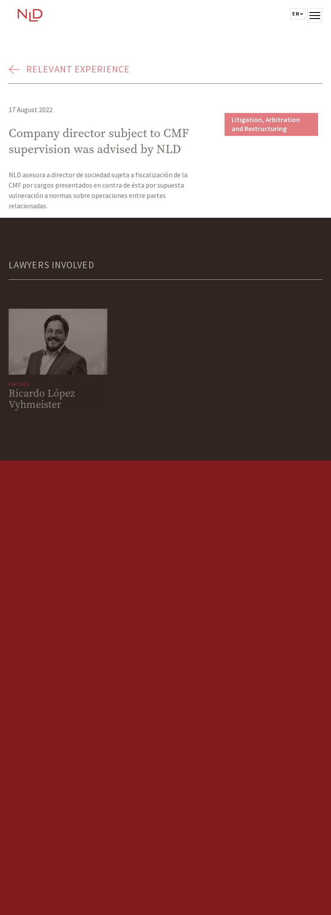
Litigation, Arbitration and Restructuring (265, 124)
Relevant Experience (78, 69)
